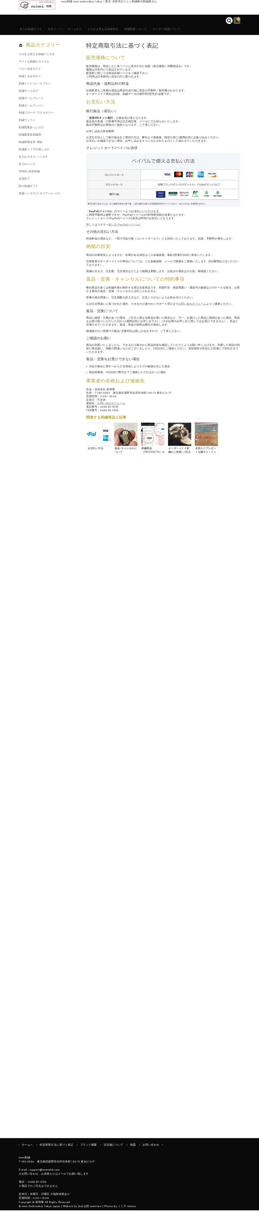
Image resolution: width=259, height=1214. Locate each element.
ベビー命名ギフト (30, 72)
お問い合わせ (151, 1148)
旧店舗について (113, 1148)
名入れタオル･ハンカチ (33, 160)
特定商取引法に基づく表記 (56, 1148)
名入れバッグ (27, 167)
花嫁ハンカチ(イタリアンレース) (39, 197)
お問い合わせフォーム (192, 307)
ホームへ (27, 1148)
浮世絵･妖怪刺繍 (29, 175)
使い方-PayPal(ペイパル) (124, 228)
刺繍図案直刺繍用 (30, 138)
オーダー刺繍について (197, 32)
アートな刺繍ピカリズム (34, 65)
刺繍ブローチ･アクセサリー (36, 116)
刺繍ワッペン (27, 123)
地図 (133, 1148)
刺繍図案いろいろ (160, 32)
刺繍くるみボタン (30, 79)
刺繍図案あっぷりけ (31, 131)
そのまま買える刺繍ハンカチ (37, 57)
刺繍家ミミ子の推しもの (34, 153)
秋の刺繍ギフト (28, 189)
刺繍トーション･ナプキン (35, 87)
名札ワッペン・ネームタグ (76, 32)
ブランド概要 (88, 1148)
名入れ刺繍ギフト (36, 32)
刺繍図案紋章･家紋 (31, 145)
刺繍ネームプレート (31, 101)
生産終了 (24, 182)
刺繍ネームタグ (28, 94)
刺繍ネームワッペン (31, 109)
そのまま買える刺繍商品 (121, 32)
